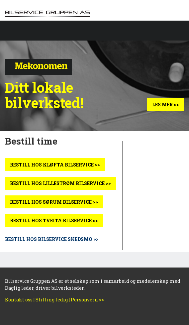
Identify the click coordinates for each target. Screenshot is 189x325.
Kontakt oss (19, 299)
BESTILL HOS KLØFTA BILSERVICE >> (55, 165)
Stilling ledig (52, 299)
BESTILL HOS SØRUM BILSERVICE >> (54, 202)
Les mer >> (165, 104)
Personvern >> (87, 299)
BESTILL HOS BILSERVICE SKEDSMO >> (52, 239)
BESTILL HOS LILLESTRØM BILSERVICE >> (60, 183)
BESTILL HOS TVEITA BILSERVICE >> (54, 220)
